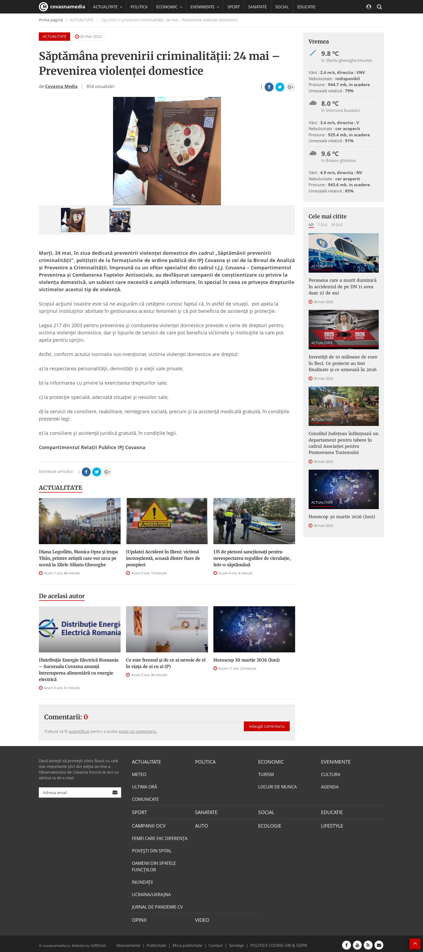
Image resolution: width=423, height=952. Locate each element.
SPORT (233, 6)
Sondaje (234, 942)
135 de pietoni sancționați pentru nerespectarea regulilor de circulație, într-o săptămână (252, 558)
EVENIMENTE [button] (204, 6)
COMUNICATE (145, 799)
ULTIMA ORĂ (144, 786)
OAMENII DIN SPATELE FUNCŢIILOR (154, 864)
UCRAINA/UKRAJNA (151, 893)
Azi (311, 224)
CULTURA (330, 774)
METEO (139, 774)
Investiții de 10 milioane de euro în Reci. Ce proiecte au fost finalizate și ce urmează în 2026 (343, 359)
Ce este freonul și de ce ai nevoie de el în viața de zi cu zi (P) (166, 663)
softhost (97, 942)
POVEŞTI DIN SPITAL (152, 849)
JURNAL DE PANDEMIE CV (157, 905)
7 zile (322, 224)
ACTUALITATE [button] (107, 6)
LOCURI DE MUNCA (277, 786)
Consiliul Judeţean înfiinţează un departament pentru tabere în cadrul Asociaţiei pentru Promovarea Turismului (343, 436)
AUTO (201, 824)
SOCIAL (282, 6)
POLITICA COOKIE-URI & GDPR (271, 942)
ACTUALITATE (60, 488)
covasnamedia (62, 6)
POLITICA (139, 6)
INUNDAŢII (142, 880)
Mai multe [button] (105, 33)
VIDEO (201, 918)
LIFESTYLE (331, 824)
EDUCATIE (306, 6)
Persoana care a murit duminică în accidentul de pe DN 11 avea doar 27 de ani (342, 285)
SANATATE (257, 6)
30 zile (337, 224)
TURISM (266, 774)
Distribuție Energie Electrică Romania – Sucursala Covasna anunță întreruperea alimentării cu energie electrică (78, 669)
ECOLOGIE (268, 824)
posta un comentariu (137, 731)
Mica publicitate (190, 942)
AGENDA (330, 786)
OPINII (138, 918)
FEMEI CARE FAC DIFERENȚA (159, 836)
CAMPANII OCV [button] (109, 20)
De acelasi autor (62, 596)
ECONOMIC (269, 761)
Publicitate (163, 942)
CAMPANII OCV (147, 824)
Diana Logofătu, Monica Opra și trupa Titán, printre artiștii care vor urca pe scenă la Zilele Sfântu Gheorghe (78, 558)
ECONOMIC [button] (169, 6)
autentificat (79, 731)
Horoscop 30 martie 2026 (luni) (246, 660)
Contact (215, 942)
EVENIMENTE (334, 761)
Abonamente (137, 942)
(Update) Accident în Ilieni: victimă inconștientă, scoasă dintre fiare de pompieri (163, 558)
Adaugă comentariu (267, 721)
